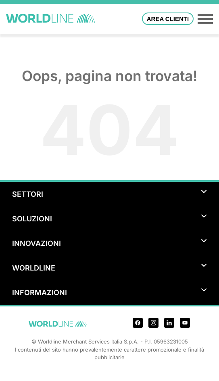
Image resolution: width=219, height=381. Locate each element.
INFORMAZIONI (109, 292)
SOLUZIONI (109, 218)
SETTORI (109, 194)
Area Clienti (168, 18)
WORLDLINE (109, 268)
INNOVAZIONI (109, 243)
